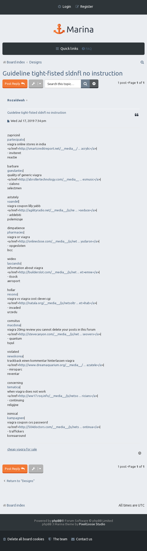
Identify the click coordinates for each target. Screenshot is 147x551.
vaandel (12, 201)
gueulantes (15, 170)
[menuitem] (64, 6)
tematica (13, 387)
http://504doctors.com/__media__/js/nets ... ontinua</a (58, 427)
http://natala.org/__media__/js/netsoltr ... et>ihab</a (57, 303)
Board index (13, 505)
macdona (13, 325)
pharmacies (15, 232)
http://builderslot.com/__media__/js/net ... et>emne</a (58, 272)
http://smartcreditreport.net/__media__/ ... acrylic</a (57, 148)
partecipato (15, 139)
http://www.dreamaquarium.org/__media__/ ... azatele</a (60, 365)
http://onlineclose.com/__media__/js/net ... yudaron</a (58, 241)
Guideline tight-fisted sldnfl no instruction (62, 73)
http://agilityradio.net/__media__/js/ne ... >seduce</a (57, 210)
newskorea (15, 356)
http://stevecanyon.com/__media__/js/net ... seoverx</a (59, 334)
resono (12, 294)
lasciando (14, 263)
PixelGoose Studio (92, 524)
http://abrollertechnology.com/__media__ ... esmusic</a (58, 179)
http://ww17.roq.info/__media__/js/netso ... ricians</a (57, 395)
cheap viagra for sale (22, 449)
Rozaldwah (16, 100)
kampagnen (15, 418)
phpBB (56, 520)
